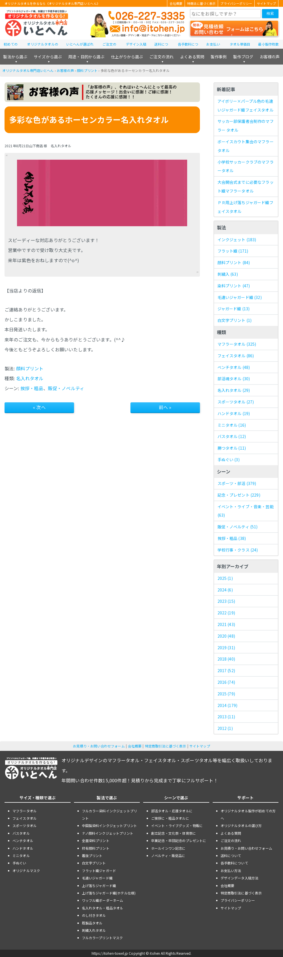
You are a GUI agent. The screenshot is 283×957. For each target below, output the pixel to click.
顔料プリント (87, 70)
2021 (226, 624)
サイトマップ (266, 3)
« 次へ (39, 407)
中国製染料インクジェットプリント (109, 825)
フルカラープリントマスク (102, 937)
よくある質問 (192, 56)
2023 (226, 601)
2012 (225, 728)
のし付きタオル (94, 915)
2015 (226, 694)
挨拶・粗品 (31, 388)
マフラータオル (236, 344)
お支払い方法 (231, 870)
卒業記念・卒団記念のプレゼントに (178, 840)
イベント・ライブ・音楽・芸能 (245, 511)
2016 (226, 682)
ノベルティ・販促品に (168, 855)
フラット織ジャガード (99, 870)
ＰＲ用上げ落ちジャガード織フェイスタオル (245, 207)
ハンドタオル (233, 413)
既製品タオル (92, 922)
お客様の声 (270, 56)
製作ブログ (243, 56)
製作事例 (219, 56)
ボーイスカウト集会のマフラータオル (245, 146)
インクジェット (236, 239)
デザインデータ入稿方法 (240, 877)
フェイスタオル (235, 355)
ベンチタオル (233, 367)
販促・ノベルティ (66, 388)
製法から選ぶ (15, 56)
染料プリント (233, 286)
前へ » (165, 407)
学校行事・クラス (237, 550)
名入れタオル (30, 378)
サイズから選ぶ (48, 56)
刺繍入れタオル (94, 930)
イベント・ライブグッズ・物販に (177, 825)
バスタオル (231, 436)
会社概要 (176, 3)
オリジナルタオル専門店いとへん (28, 70)
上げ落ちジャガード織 (99, 885)
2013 (226, 716)
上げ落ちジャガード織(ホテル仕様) (109, 892)
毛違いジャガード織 (239, 297)
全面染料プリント (95, 840)
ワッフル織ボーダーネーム (102, 900)
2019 (226, 647)
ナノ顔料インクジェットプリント (107, 833)
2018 (226, 659)
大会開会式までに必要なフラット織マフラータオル (245, 186)
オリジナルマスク (26, 870)
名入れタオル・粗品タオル (102, 907)
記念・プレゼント (238, 495)
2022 (226, 613)
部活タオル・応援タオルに (172, 810)
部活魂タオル (233, 378)
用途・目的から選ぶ (86, 56)
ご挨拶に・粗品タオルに (170, 818)
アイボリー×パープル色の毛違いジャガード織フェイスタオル (245, 105)
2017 (226, 670)
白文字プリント (234, 320)
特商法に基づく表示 (201, 3)
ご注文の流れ (161, 56)
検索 (270, 13)
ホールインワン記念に (168, 848)
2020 (226, 636)
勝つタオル (231, 448)
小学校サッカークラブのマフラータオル (245, 166)
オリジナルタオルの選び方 (241, 825)
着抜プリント (92, 855)
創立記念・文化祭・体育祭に (173, 833)
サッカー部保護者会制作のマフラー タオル (245, 125)
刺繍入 (227, 274)
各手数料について (234, 862)
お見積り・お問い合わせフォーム (98, 746)
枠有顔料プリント (95, 848)
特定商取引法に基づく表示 (165, 746)
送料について (231, 855)
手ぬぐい (228, 459)
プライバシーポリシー (236, 3)
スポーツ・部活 (236, 483)
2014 (227, 705)
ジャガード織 (233, 308)
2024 (225, 590)
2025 (225, 578)
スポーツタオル (235, 402)
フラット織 (232, 251)
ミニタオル (231, 425)
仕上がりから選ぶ (127, 56)
